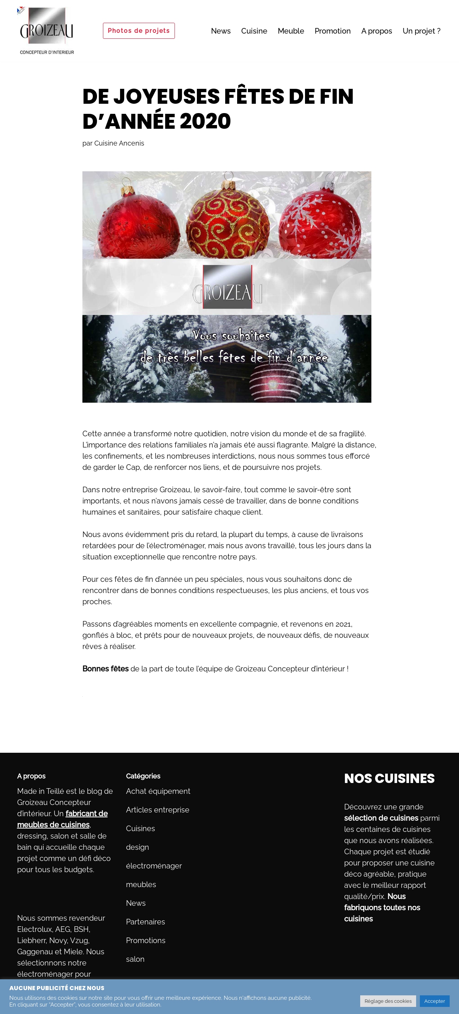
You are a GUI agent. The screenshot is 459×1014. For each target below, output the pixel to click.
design (137, 847)
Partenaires (145, 921)
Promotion (333, 30)
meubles (141, 884)
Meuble (291, 30)
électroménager (154, 865)
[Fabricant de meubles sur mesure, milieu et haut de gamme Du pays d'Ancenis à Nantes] (47, 31)
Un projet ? (422, 30)
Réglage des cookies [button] (388, 1001)
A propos (376, 30)
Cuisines (140, 828)
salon (135, 959)
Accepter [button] (434, 1001)
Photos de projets (139, 30)
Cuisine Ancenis (119, 143)
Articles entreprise (157, 809)
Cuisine (254, 30)
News (221, 30)
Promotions (146, 940)
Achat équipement (158, 791)
